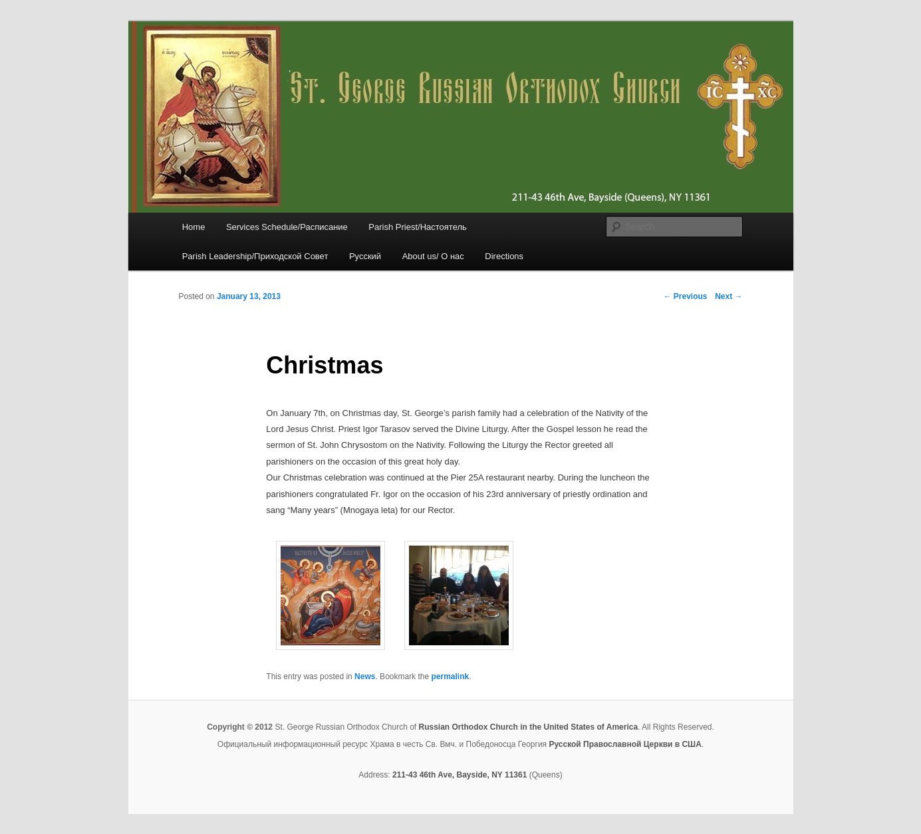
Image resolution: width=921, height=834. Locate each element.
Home (193, 227)
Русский (365, 256)
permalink (450, 676)
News (364, 676)
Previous (685, 296)
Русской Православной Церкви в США (625, 744)
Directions (504, 256)
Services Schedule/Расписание (287, 227)
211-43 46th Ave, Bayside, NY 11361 (459, 775)
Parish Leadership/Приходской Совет (255, 256)
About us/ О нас (433, 256)
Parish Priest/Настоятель (417, 227)
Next (728, 296)
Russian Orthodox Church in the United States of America (528, 727)
